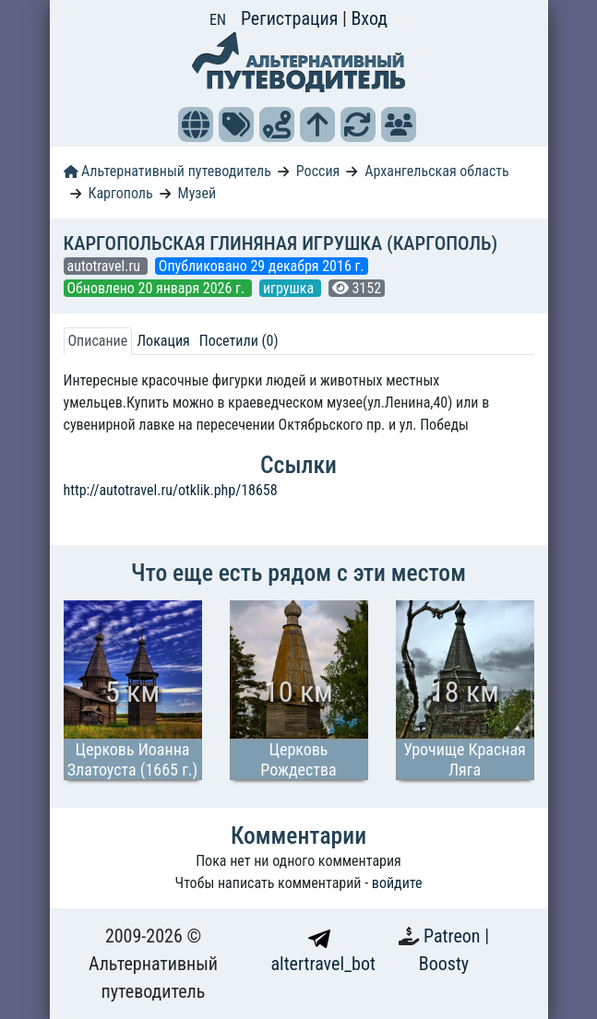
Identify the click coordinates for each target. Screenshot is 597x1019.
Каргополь (120, 193)
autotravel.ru (105, 266)
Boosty (444, 964)
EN (217, 20)
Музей (197, 193)
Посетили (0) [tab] (239, 341)
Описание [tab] (98, 341)
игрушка (290, 288)
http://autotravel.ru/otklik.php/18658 (171, 490)
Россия (318, 171)
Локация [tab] (163, 341)
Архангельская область (436, 171)
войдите (397, 883)
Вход (369, 18)
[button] (195, 124)
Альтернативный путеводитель (167, 171)
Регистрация (291, 18)
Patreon (454, 936)
